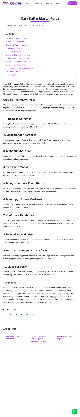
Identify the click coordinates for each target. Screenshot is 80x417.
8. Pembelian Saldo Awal (16, 65)
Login (66, 3)
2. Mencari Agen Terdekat (16, 45)
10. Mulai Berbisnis (13, 71)
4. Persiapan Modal (13, 52)
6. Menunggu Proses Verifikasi (18, 58)
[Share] (32, 314)
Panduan (38, 3)
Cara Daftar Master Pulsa (16, 38)
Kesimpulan (12, 75)
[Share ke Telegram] (27, 314)
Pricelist (49, 3)
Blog (58, 3)
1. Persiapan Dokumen (15, 42)
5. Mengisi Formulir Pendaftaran (18, 55)
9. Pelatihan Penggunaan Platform (19, 68)
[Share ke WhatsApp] (5, 314)
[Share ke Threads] (22, 314)
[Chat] (75, 412)
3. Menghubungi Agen (14, 48)
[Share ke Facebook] (11, 314)
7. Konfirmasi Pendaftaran (16, 62)
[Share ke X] (16, 314)
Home (28, 3)
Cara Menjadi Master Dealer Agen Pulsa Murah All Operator (39, 338)
